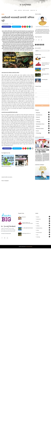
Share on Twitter (16, 26)
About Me (20, 10)
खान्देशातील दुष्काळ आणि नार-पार (45, 75)
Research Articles (40, 128)
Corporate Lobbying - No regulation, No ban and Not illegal (45, 64)
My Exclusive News (40, 124)
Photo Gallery (26, 10)
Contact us (32, 10)
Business (38, 112)
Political (38, 126)
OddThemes (29, 236)
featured (38, 117)
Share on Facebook (6, 26)
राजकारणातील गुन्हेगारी (44, 79)
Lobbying (38, 121)
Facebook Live (39, 115)
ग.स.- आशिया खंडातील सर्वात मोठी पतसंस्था (45, 69)
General (38, 119)
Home (15, 10)
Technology (38, 133)
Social (3, 14)
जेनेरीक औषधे (43, 57)
